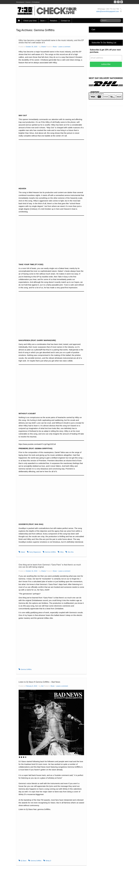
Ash (42, 686)
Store (43, 21)
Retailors (53, 21)
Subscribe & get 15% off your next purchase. (105, 51)
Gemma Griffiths (50, 552)
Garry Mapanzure (35, 552)
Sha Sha (70, 552)
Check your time (30, 21)
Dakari (23, 552)
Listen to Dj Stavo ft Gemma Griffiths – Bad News (39, 682)
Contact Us (65, 21)
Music (55, 47)
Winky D (48, 861)
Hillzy (62, 552)
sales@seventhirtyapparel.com (107, 11)
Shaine (43, 47)
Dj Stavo (23, 861)
